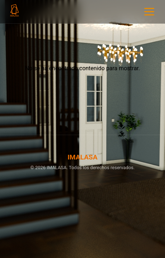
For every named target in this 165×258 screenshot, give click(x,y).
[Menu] (149, 11)
